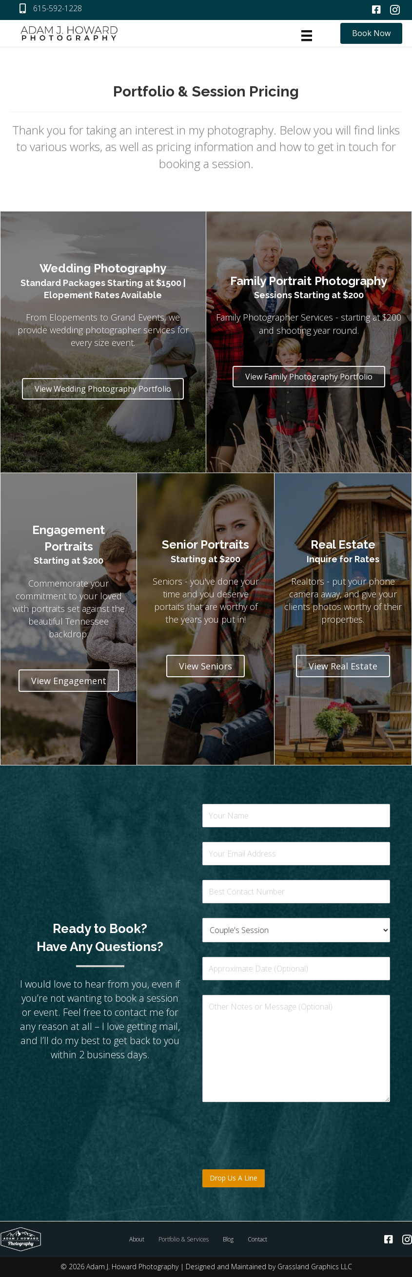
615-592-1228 (57, 8)
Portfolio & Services (183, 1239)
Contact (257, 1239)
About (136, 1239)
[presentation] (276, 1153)
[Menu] (307, 35)
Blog (228, 1239)
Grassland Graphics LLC (314, 1266)
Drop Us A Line (233, 1177)
